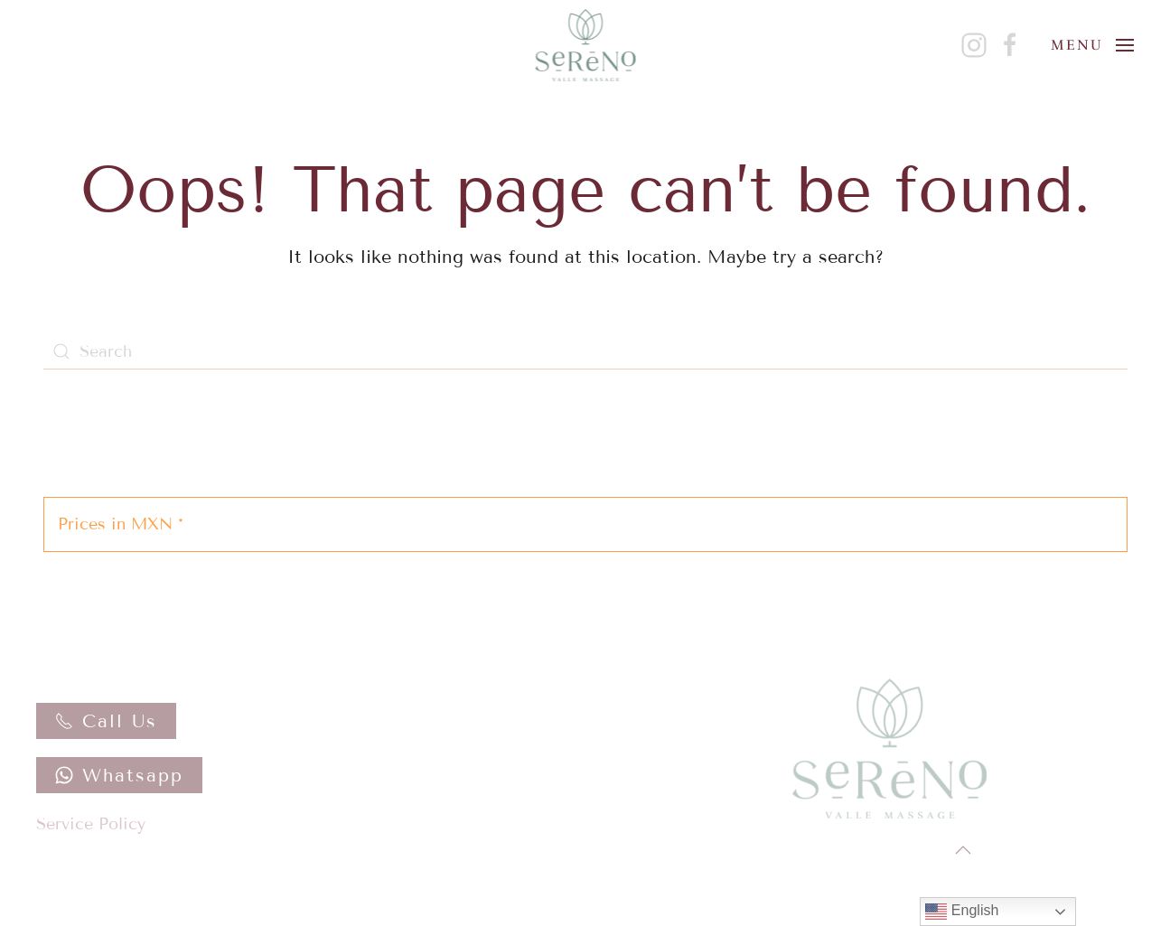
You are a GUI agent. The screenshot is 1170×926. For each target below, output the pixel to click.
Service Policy (90, 824)
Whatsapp (119, 775)
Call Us (106, 721)
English (961, 911)
